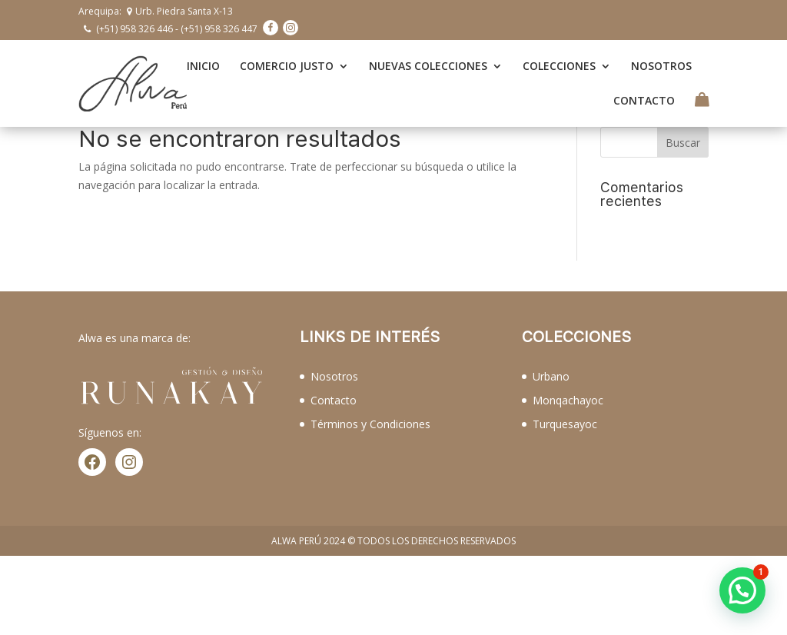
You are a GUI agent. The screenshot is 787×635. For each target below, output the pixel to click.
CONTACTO (644, 100)
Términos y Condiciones (370, 424)
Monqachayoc (568, 400)
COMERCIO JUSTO (287, 66)
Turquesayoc (565, 424)
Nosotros (334, 376)
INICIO (203, 66)
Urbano (551, 376)
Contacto (333, 400)
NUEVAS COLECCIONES (428, 66)
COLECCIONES (559, 66)
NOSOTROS (661, 66)
